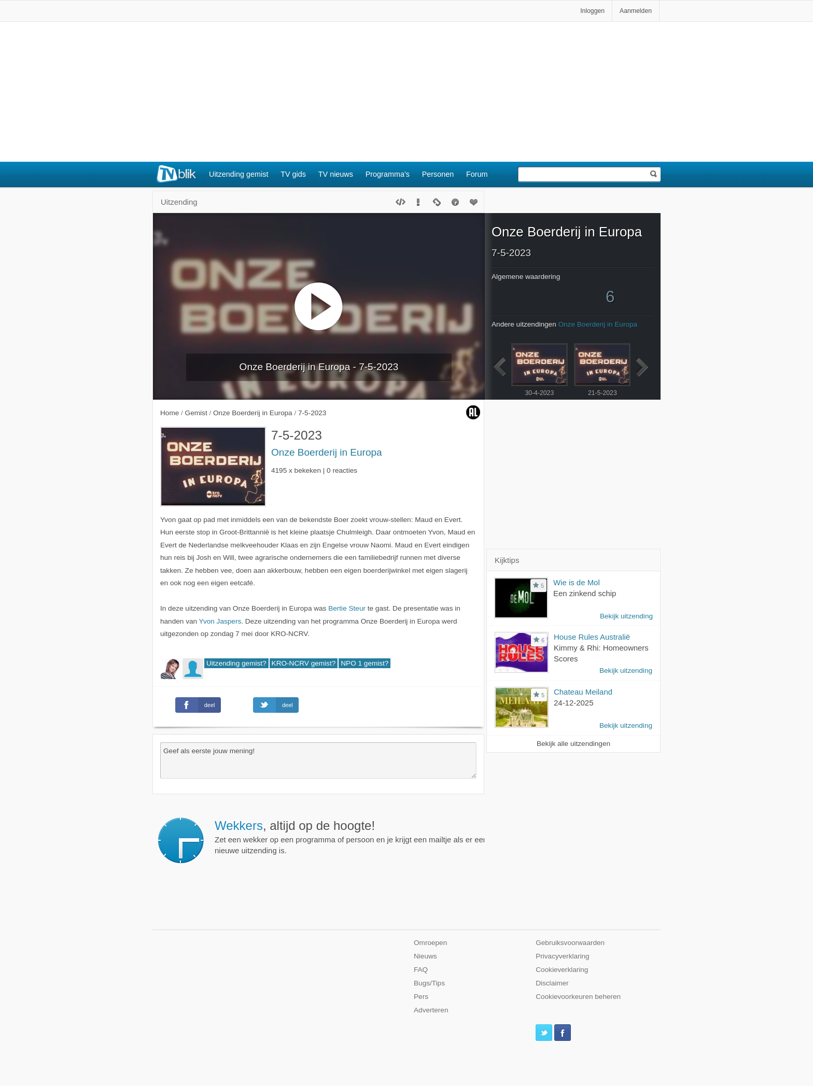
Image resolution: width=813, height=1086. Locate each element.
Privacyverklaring (563, 956)
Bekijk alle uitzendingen (573, 743)
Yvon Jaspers (220, 621)
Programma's (388, 174)
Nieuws (425, 956)
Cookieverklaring (562, 970)
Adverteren (431, 1010)
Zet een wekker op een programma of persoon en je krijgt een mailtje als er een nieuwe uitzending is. (401, 837)
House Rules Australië (592, 636)
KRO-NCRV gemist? (304, 663)
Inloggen (592, 11)
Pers (421, 996)
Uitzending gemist (238, 174)
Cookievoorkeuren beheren (578, 996)
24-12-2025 (574, 702)
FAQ (421, 970)
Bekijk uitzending (626, 616)
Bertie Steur (347, 608)
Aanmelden (636, 11)
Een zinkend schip (584, 593)
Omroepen (430, 943)
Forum (477, 174)
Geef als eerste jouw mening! (318, 760)
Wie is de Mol (576, 582)
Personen (438, 174)
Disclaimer (552, 983)
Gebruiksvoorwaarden (570, 943)
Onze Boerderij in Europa (326, 452)
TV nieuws (335, 174)
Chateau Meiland (583, 691)
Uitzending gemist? (236, 663)
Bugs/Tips (429, 983)
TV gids (293, 174)
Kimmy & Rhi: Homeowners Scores (601, 653)
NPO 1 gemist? (364, 663)
